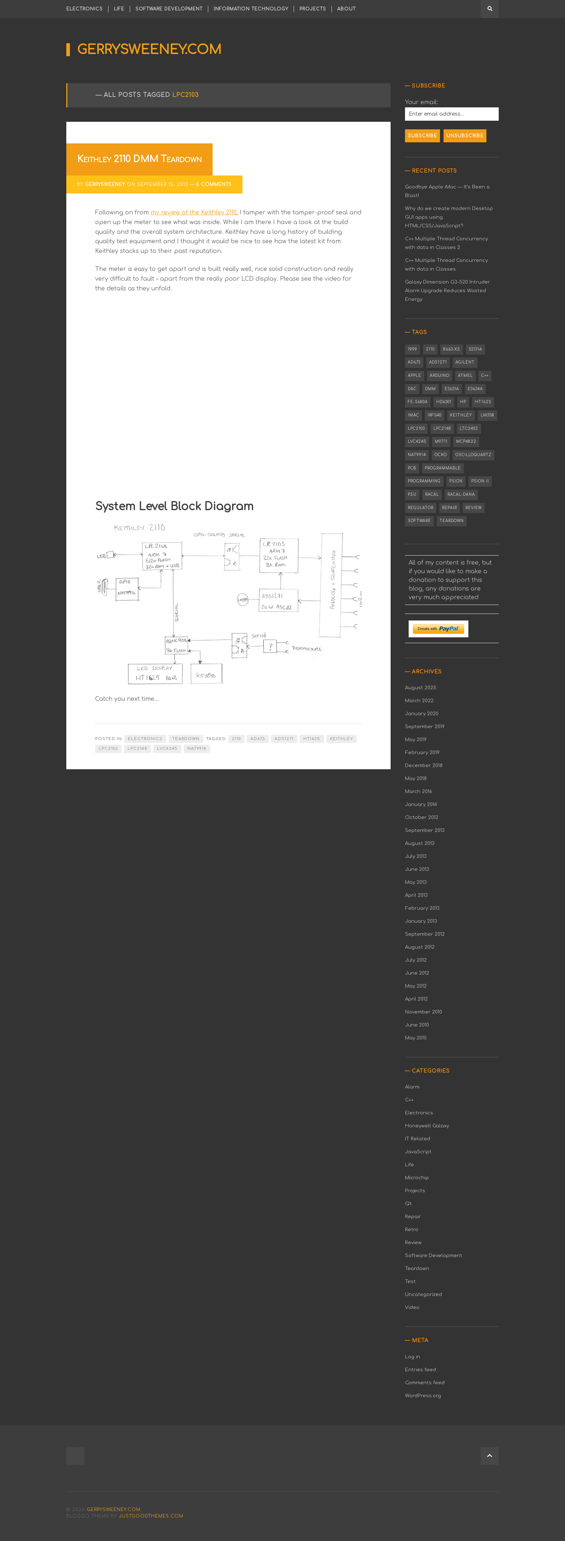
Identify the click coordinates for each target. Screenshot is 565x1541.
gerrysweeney (105, 184)
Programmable (443, 468)
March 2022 (419, 700)
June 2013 (417, 869)
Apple (414, 376)
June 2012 (417, 973)
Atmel (465, 376)
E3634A (475, 389)
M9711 (441, 442)
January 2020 (422, 713)
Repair (449, 508)
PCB (412, 468)
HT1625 (311, 738)
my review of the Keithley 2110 (193, 212)
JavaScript (418, 1151)
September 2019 (425, 726)
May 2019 (416, 739)
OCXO (441, 455)
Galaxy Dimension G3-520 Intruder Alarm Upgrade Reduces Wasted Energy (447, 290)
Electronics (84, 9)
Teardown (186, 738)
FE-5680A (418, 402)
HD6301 (443, 402)
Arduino (439, 376)
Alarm (412, 1087)
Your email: (421, 102)
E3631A (452, 389)
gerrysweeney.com (149, 49)
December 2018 (423, 765)
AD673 (257, 738)
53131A (475, 349)
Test (410, 1281)
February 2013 (422, 908)
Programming (424, 481)
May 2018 (416, 778)
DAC (412, 389)
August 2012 (420, 947)
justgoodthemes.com (151, 1516)
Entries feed (420, 1369)
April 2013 (416, 895)
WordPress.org (423, 1395)
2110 (236, 738)
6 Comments (214, 184)
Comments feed (425, 1382)
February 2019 (422, 752)
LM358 (487, 415)
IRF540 (434, 415)
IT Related (417, 1138)
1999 (412, 349)
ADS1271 (284, 738)
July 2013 (416, 856)
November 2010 (423, 1012)
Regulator (420, 508)
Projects (312, 9)
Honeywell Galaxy (427, 1125)
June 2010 (417, 1025)
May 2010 (416, 1038)
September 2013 (425, 830)
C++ (485, 376)
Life (119, 9)
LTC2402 (469, 429)
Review (474, 508)
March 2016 (418, 791)
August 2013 (420, 843)
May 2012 (416, 986)
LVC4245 (167, 748)
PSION (456, 481)
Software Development (169, 9)
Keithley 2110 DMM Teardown (139, 159)
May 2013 (416, 882)
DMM (430, 389)
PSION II (480, 481)
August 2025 (420, 687)
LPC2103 (108, 748)
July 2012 (416, 960)
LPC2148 (137, 748)
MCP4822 (466, 442)
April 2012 (416, 999)
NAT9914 (196, 748)
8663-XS (451, 349)
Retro (411, 1229)
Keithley (341, 738)
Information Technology (251, 9)
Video (412, 1307)
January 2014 (421, 804)
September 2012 (425, 934)
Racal (432, 494)
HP (463, 402)
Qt (408, 1203)
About (346, 9)
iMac (413, 415)
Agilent (465, 362)
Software (419, 521)
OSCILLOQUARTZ (473, 455)
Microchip (417, 1177)
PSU (412, 494)
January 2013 (421, 921)
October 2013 (421, 817)
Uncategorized (423, 1294)
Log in (412, 1356)
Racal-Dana (461, 494)
